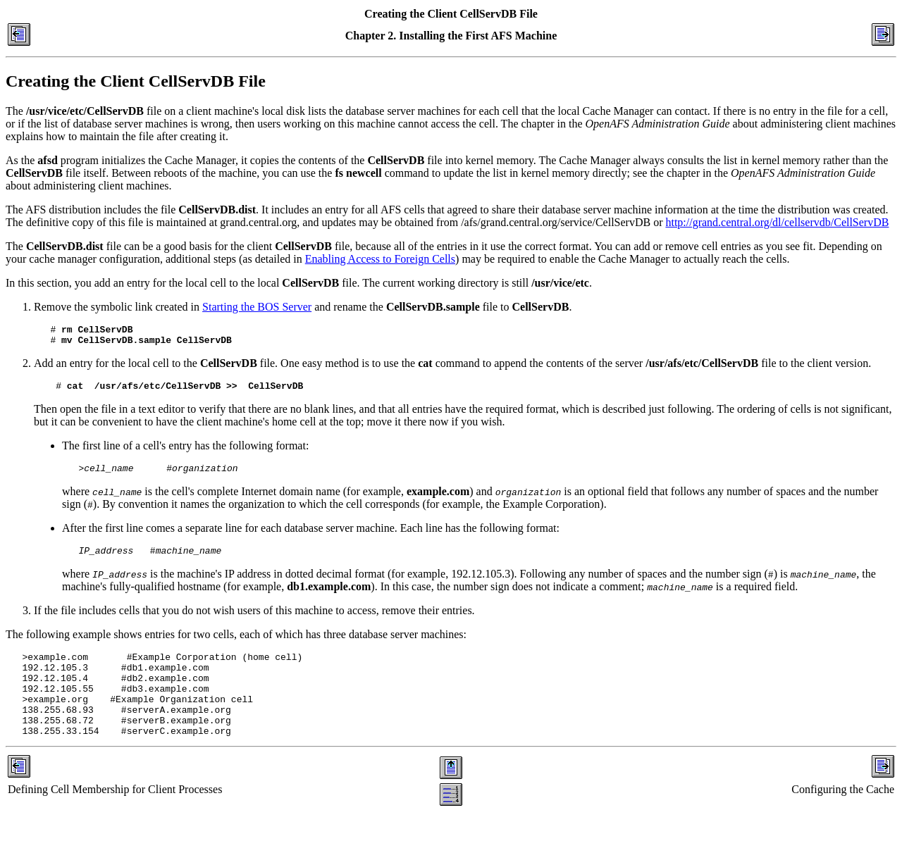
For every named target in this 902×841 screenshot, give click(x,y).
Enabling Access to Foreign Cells (380, 259)
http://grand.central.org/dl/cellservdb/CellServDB (777, 222)
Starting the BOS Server (256, 307)
